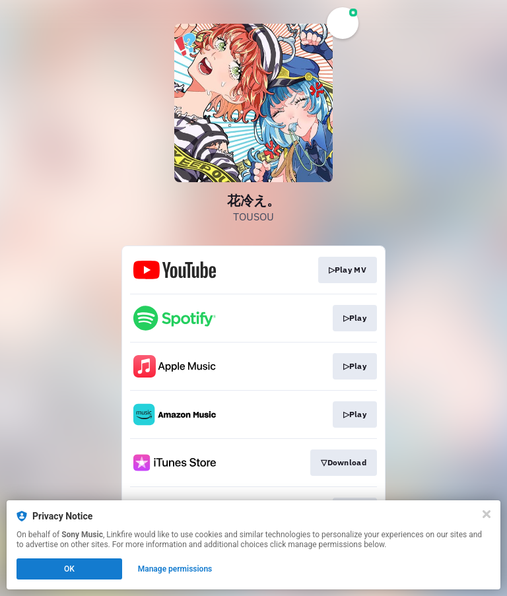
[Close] (486, 514)
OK (69, 569)
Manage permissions (175, 569)
